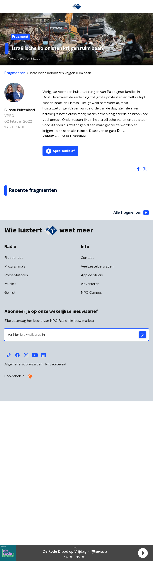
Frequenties (13, 420)
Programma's (14, 429)
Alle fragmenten (131, 375)
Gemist (9, 455)
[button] (143, 553)
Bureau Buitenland (19, 110)
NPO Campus (91, 455)
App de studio (92, 437)
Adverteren (90, 446)
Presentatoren (16, 437)
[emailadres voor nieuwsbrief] (76, 497)
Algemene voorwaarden (23, 527)
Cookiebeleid (14, 538)
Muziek (10, 446)
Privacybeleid (55, 527)
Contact (87, 420)
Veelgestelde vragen (97, 429)
